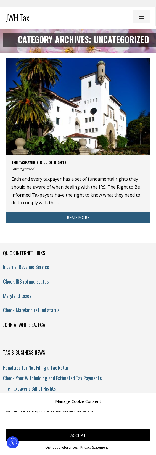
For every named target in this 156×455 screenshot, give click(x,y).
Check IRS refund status (26, 281)
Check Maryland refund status (31, 310)
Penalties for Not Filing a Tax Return (37, 367)
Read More (78, 217)
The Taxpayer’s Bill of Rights (39, 162)
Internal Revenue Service (26, 266)
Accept (78, 435)
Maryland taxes (17, 295)
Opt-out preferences (61, 447)
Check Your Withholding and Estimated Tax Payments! (53, 378)
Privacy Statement (94, 447)
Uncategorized (22, 168)
